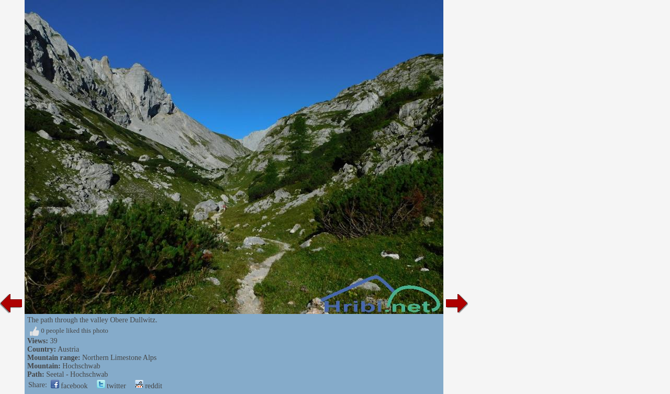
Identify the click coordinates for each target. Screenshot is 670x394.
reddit (148, 386)
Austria (68, 349)
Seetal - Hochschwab (77, 374)
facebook (69, 386)
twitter (111, 386)
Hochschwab (81, 366)
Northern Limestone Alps (119, 358)
